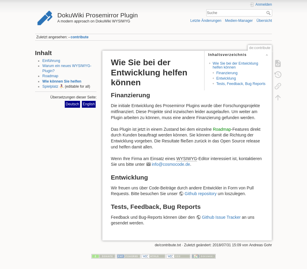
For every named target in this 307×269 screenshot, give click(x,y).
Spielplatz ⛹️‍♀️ (53, 86)
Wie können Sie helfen (61, 81)
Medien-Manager (239, 21)
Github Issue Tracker (221, 217)
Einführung (51, 61)
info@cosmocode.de (171, 164)
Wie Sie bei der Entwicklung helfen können (235, 65)
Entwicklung (226, 78)
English (89, 104)
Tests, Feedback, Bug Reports (240, 84)
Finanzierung (226, 73)
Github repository (201, 193)
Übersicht (264, 21)
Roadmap (50, 76)
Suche (269, 13)
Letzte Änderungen (206, 21)
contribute (79, 37)
